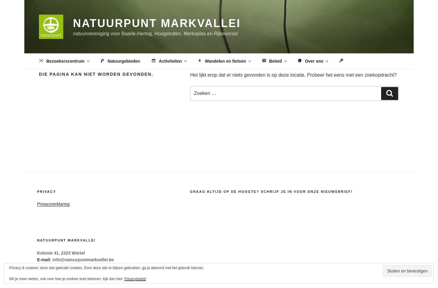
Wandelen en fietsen (224, 61)
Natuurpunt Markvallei (157, 23)
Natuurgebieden (119, 61)
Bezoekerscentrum (64, 61)
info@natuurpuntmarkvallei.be (83, 259)
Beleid (274, 61)
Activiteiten (169, 61)
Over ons (313, 61)
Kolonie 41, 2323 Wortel (61, 253)
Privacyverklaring (53, 204)
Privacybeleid (135, 279)
